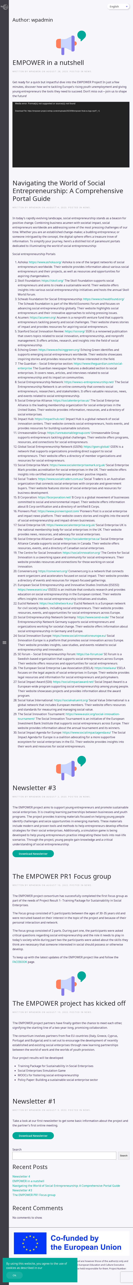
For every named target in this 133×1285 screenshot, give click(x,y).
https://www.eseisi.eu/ (33, 590)
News (87, 71)
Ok (14, 1275)
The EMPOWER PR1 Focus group (61, 876)
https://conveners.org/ (53, 571)
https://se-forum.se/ (89, 654)
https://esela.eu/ (105, 668)
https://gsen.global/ (97, 447)
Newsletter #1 (34, 1101)
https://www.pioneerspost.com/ (58, 511)
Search (17, 1149)
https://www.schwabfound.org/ (103, 299)
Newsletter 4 (21, 1176)
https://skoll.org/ (52, 281)
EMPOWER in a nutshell (48, 62)
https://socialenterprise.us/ (71, 400)
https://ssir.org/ (75, 331)
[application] (70, 134)
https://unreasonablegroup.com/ (69, 433)
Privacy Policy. (52, 1268)
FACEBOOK (19, 962)
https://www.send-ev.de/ (93, 617)
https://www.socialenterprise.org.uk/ (70, 525)
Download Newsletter (33, 853)
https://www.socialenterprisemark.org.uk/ (77, 465)
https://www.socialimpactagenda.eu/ (86, 732)
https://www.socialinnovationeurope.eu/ (79, 636)
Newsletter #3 (34, 787)
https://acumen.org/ (43, 317)
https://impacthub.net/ (50, 419)
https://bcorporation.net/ (54, 497)
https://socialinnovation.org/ (81, 553)
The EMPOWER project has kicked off (69, 1003)
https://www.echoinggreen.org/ (59, 350)
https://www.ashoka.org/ (45, 262)
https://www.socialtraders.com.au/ (60, 479)
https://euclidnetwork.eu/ (56, 603)
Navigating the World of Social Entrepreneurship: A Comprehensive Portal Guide (67, 190)
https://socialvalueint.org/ (71, 700)
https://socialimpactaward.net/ (73, 682)
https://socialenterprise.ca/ (82, 539)
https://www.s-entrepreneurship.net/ (89, 382)
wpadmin (35, 71)
